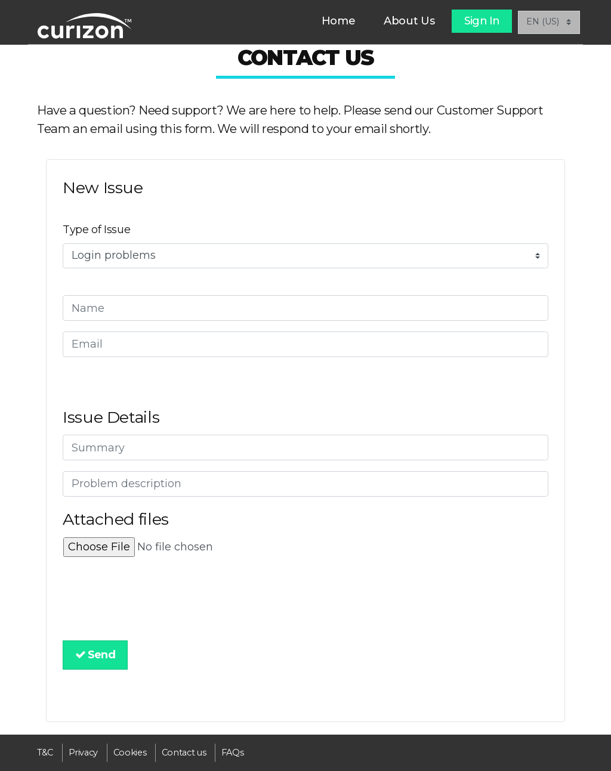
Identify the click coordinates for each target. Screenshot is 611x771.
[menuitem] (338, 21)
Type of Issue (96, 229)
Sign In (481, 20)
